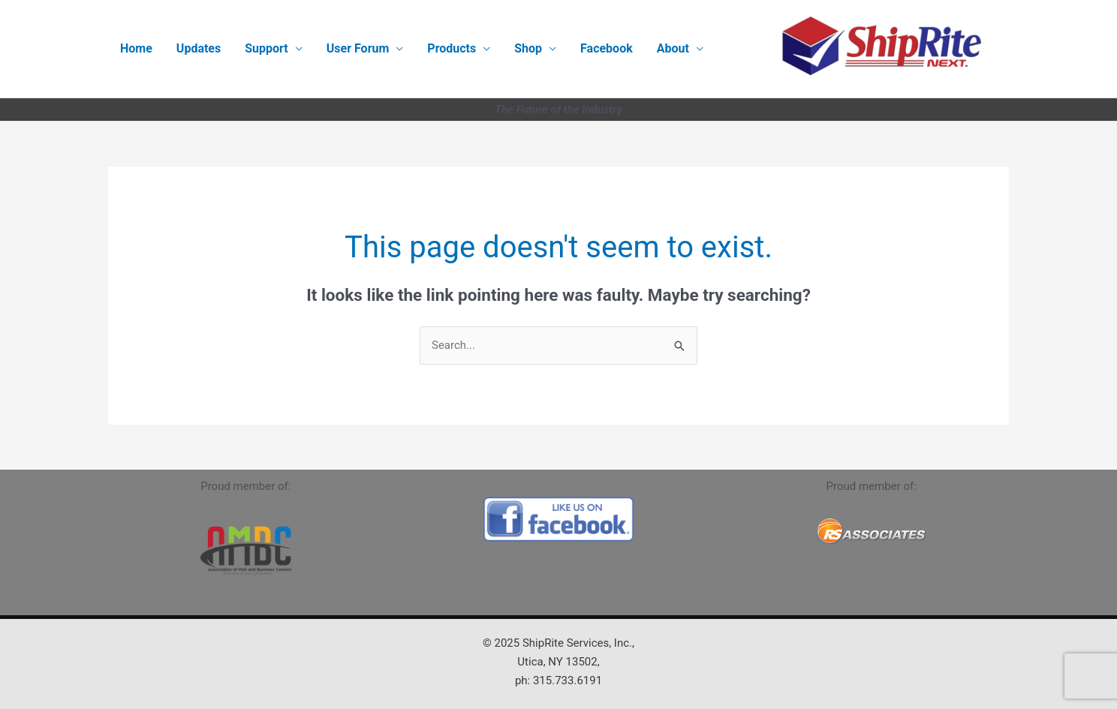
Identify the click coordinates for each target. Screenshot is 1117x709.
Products (451, 48)
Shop (528, 48)
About (673, 48)
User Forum (358, 48)
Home (136, 48)
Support (266, 48)
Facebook (606, 48)
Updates (198, 48)
